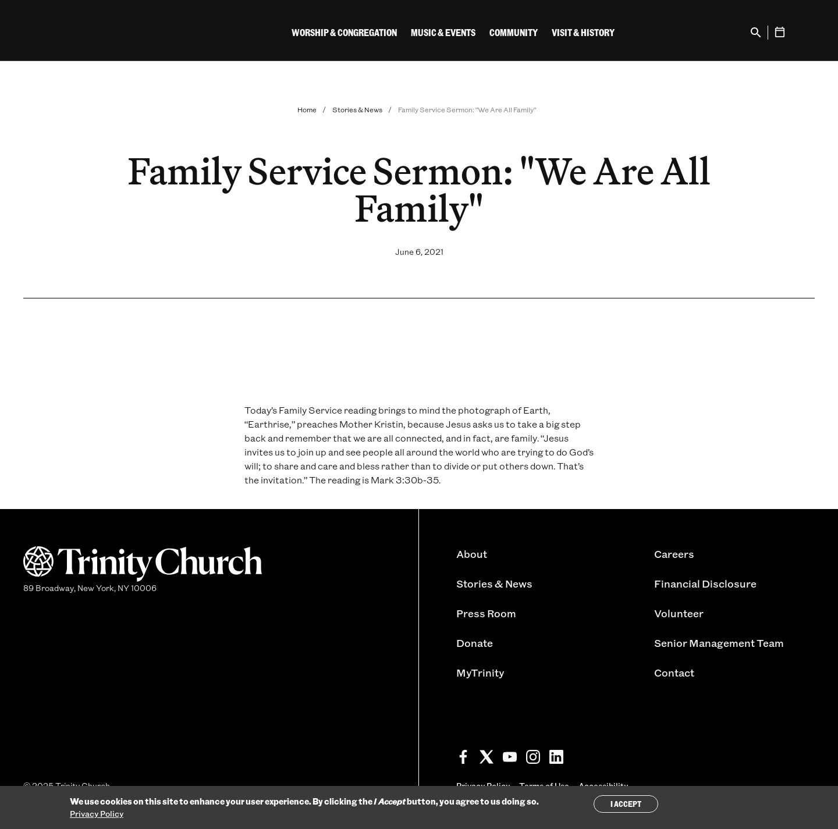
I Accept (625, 803)
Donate (474, 643)
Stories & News (357, 109)
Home (307, 109)
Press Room (486, 613)
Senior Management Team (719, 643)
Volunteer (679, 613)
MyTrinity (480, 672)
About (471, 554)
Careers (674, 554)
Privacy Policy (96, 813)
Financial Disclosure (705, 583)
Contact (674, 672)
